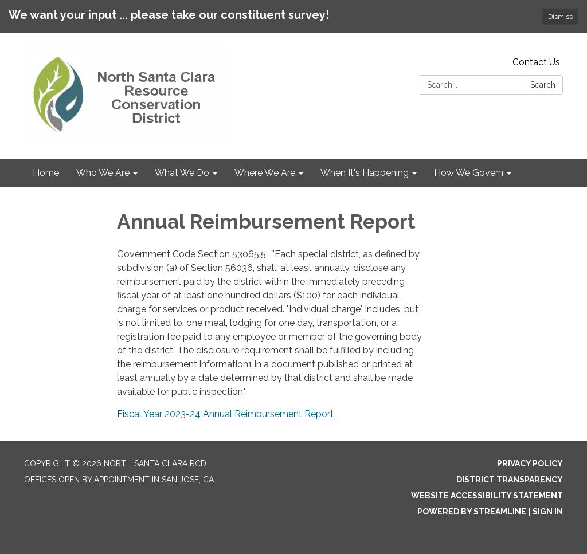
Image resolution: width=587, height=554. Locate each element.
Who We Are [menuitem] (103, 172)
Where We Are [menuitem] (264, 172)
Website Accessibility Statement (487, 495)
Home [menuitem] (46, 172)
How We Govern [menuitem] (468, 172)
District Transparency (509, 479)
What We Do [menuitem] (182, 172)
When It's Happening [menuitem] (364, 172)
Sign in (548, 511)
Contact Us (536, 62)
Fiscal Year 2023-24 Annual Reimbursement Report (225, 413)
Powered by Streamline (471, 511)
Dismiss (560, 17)
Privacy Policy (530, 463)
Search (542, 84)
